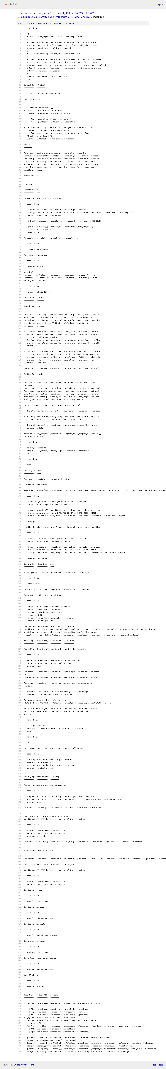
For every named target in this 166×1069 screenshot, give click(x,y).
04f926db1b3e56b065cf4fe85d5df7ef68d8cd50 (43, 16)
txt (154, 1064)
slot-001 (89, 13)
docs (78, 16)
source (87, 16)
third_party (42, 13)
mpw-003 (77, 13)
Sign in (160, 4)
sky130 (66, 13)
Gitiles (16, 1064)
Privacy (24, 1064)
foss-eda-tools (25, 13)
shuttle (55, 13)
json (161, 1064)
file (72, 23)
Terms (31, 1064)
